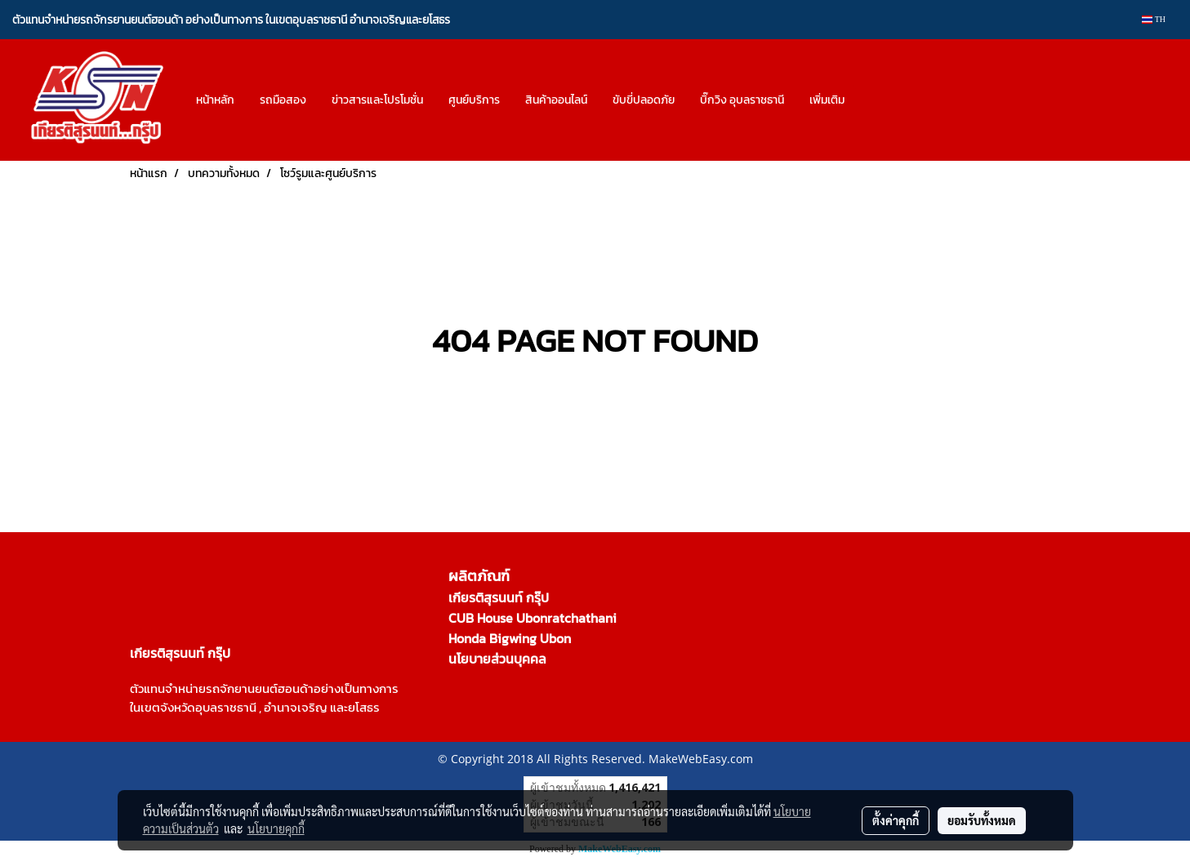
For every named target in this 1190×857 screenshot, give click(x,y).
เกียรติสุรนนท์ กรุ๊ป (498, 597)
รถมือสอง (283, 100)
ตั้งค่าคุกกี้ (895, 820)
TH (1153, 19)
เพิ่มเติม (827, 100)
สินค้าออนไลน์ (556, 100)
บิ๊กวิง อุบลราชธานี (742, 100)
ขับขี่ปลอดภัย (644, 100)
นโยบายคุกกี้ (276, 828)
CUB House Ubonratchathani (532, 618)
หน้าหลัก (215, 100)
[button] (871, 100)
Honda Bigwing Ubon (509, 638)
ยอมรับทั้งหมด (981, 820)
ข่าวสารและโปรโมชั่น (377, 100)
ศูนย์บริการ (474, 100)
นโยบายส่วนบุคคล (497, 658)
